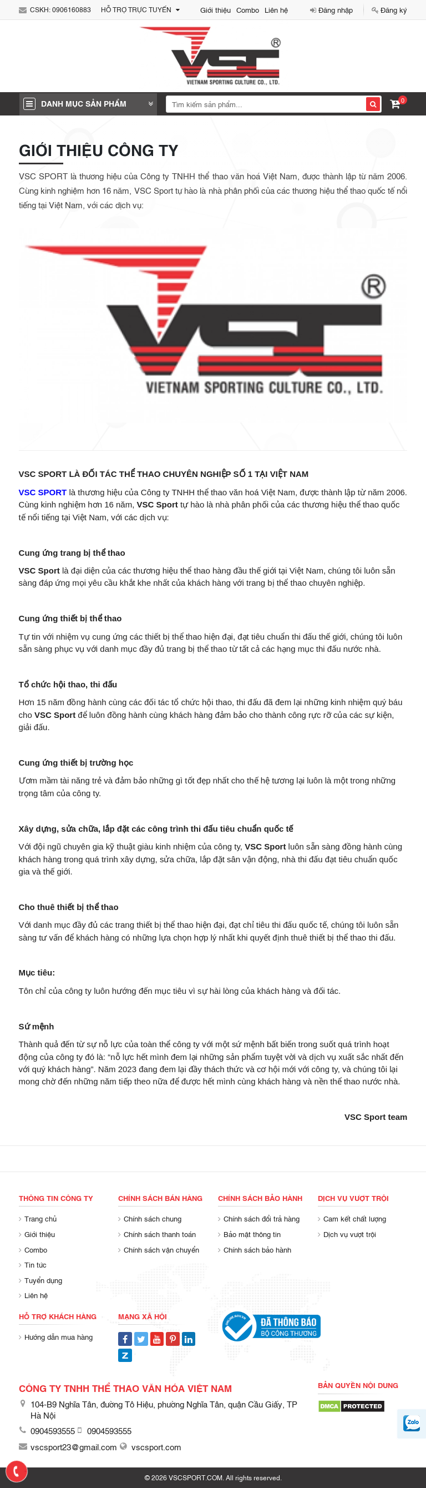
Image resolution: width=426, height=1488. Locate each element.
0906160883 (71, 9)
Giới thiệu (215, 9)
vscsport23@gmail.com (74, 1446)
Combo (247, 9)
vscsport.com (156, 1446)
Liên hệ (276, 9)
